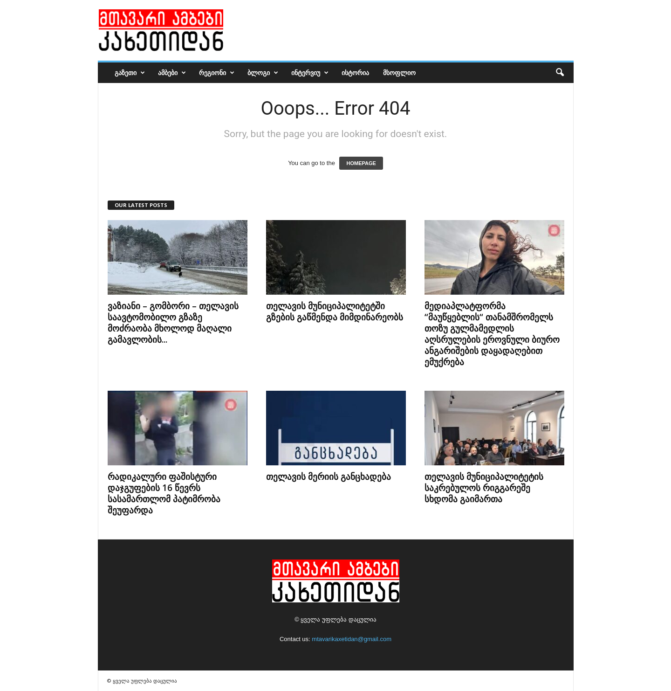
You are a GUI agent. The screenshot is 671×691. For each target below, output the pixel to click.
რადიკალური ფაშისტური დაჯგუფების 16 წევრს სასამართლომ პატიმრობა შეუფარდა (164, 493)
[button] (559, 72)
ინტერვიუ (310, 72)
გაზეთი (130, 72)
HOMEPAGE (361, 163)
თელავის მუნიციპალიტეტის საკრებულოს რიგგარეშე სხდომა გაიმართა (484, 487)
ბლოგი (262, 72)
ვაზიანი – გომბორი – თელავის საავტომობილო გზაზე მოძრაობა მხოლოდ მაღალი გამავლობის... (173, 323)
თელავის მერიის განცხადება (328, 476)
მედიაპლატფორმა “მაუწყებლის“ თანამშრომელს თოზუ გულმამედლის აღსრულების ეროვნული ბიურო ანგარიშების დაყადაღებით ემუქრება (492, 334)
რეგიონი (216, 72)
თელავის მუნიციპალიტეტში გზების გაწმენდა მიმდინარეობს (334, 311)
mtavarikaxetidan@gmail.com (351, 639)
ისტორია (355, 72)
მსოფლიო (399, 72)
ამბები (172, 72)
